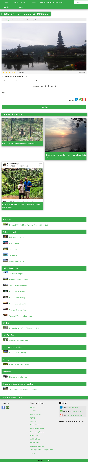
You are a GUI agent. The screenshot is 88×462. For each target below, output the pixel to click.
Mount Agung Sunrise (37, 432)
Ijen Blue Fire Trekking (37, 446)
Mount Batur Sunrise (36, 425)
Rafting (32, 407)
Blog (8, 397)
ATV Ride (33, 410)
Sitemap (3, 397)
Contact (20, 7)
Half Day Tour (34, 442)
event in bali (34, 435)
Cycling (32, 418)
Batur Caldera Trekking (37, 428)
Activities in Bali (35, 439)
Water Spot (33, 421)
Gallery (20, 397)
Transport (33, 2)
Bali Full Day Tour (20, 2)
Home (7, 2)
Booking (6, 7)
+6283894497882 (73, 407)
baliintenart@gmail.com (75, 415)
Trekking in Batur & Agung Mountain (51, 2)
